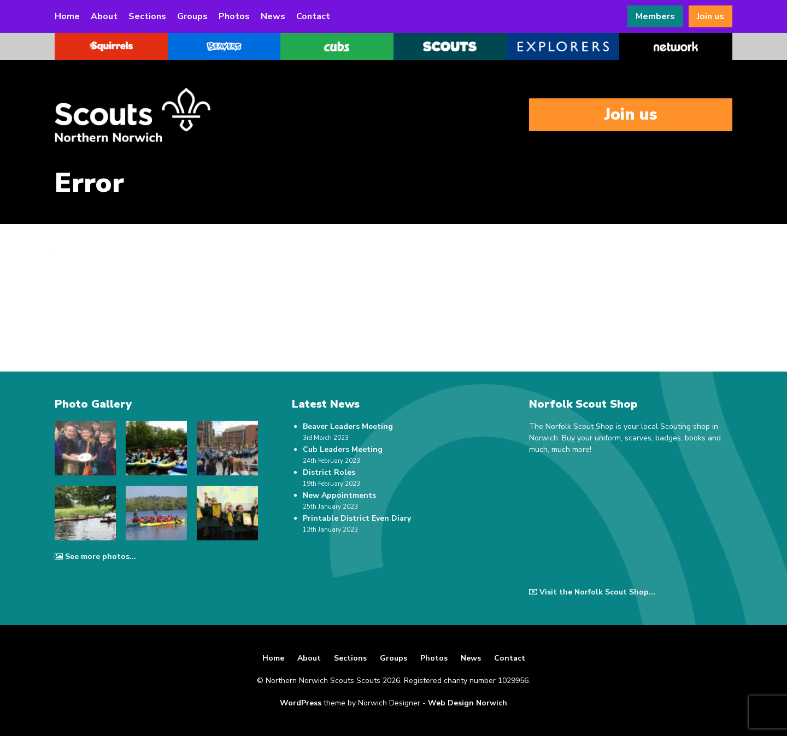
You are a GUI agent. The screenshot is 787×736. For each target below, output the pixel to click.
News (273, 16)
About (104, 16)
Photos (234, 16)
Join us (710, 16)
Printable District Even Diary (357, 518)
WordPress (300, 703)
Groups (192, 16)
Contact (313, 16)
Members (655, 16)
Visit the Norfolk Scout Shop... (592, 592)
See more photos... (95, 556)
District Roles (329, 472)
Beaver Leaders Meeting (348, 426)
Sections (147, 16)
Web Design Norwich (467, 703)
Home (67, 16)
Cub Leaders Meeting (343, 449)
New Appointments (339, 495)
